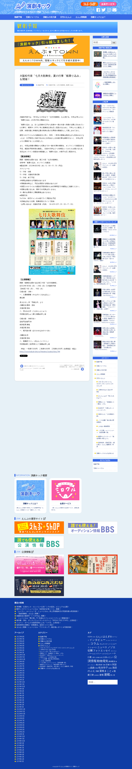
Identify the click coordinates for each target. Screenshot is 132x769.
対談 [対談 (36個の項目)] (114, 664)
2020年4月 (20, 727)
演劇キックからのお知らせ (105, 453)
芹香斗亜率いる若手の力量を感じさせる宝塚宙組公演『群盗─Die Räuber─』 (108, 292)
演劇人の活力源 (49, 17)
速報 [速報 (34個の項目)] (101, 674)
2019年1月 (20, 761)
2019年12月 (20, 736)
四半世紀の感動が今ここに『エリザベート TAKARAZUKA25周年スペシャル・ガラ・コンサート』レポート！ (105, 199)
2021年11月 (20, 684)
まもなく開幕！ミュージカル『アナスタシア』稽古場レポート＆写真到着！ (44, 627)
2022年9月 (20, 661)
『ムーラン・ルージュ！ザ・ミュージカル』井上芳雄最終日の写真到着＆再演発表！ (47, 611)
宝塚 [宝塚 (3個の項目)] (104, 665)
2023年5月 (20, 643)
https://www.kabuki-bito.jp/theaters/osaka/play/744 (40, 352)
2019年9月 (20, 743)
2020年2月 (20, 732)
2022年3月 (20, 675)
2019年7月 (20, 748)
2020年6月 (20, 723)
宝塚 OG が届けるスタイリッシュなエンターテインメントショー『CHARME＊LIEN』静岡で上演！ (32, 368)
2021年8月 (20, 691)
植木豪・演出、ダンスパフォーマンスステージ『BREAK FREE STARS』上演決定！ (47, 620)
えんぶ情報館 (81, 17)
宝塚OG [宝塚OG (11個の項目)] (109, 664)
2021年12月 (20, 682)
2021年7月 (20, 693)
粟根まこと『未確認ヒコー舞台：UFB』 (105, 403)
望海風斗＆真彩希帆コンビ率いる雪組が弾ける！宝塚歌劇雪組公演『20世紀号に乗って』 (105, 243)
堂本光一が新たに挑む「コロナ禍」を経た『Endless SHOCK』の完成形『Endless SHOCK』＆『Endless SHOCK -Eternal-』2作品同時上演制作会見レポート (105, 153)
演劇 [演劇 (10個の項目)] (97, 671)
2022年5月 (20, 671)
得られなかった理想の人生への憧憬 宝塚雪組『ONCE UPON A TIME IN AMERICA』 (105, 229)
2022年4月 (20, 673)
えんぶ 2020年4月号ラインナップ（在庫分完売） (109, 165)
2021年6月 (20, 696)
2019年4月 (20, 754)
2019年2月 (20, 759)
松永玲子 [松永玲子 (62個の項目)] (103, 667)
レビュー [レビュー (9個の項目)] (108, 653)
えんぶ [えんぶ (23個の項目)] (99, 636)
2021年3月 (20, 702)
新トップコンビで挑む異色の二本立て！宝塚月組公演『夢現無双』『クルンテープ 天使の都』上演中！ (104, 305)
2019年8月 (20, 745)
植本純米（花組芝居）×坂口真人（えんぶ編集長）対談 (106, 444)
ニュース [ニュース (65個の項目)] (102, 647)
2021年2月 (20, 705)
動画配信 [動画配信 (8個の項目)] (112, 661)
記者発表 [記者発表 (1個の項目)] (96, 675)
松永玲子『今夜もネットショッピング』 (105, 409)
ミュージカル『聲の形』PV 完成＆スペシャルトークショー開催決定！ (43, 618)
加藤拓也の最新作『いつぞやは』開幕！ (31, 616)
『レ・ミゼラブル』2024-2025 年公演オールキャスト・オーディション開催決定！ (105, 109)
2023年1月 (20, 652)
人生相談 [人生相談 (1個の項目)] (97, 657)
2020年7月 (20, 720)
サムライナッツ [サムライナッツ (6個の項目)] (105, 644)
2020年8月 (20, 718)
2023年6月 (20, 641)
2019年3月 (20, 757)
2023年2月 (20, 650)
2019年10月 (20, 741)
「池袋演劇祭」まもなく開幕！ (28, 613)
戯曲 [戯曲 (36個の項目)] (92, 667)
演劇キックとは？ (98, 17)
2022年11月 (20, 657)
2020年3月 (20, 730)
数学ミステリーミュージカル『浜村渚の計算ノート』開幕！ (109, 64)
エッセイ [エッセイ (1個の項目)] (108, 640)
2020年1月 (20, 734)
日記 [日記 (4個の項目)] (96, 668)
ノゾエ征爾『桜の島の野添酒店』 (50, 659)
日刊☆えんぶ (65, 17)
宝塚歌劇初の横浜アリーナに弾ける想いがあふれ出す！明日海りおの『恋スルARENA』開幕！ (104, 256)
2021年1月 (20, 707)
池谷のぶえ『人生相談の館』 (49, 657)
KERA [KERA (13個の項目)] (90, 636)
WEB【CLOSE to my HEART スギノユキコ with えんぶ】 (105, 384)
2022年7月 (20, 666)
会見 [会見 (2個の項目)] (101, 657)
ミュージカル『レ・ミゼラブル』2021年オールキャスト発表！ (109, 120)
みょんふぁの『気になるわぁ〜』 (50, 651)
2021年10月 (20, 686)
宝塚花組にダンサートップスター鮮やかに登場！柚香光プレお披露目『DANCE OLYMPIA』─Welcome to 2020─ (104, 318)
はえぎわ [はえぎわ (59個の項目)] (108, 636)
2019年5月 (20, 752)
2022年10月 (20, 659)
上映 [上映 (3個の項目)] (93, 657)
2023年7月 (20, 639)
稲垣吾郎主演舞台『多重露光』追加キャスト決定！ (35, 625)
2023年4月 (20, 646)
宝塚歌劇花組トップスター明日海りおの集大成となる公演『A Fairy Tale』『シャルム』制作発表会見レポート (105, 280)
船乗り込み (69, 85)
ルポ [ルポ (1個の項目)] (103, 653)
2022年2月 (20, 677)
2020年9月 (20, 716)
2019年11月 (20, 739)
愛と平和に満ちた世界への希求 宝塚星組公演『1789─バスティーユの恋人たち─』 (109, 176)
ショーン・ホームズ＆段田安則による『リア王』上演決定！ (38, 623)
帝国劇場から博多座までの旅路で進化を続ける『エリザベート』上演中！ (108, 140)
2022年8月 (20, 664)
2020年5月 (20, 725)
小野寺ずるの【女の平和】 (48, 649)
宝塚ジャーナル (32, 17)
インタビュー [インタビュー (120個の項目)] (97, 639)
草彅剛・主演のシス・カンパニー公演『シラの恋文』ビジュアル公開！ (42, 607)
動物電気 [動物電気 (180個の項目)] (102, 661)
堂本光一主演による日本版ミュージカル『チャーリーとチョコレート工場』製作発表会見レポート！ (104, 211)
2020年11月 (20, 711)
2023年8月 (20, 637)
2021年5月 (20, 698)
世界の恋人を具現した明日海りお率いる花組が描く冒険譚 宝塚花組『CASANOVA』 (104, 332)
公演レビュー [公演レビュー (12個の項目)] (108, 657)
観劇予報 (18, 17)
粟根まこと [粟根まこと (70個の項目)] (106, 670)
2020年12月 (20, 709)
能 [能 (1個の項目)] (112, 671)
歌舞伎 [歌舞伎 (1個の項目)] (110, 668)
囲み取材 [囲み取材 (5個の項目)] (99, 665)
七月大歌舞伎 (61, 85)
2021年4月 (20, 700)
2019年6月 (20, 750)
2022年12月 (20, 655)
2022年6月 (20, 668)
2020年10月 (20, 714)
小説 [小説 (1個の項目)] (89, 668)
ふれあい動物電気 (104, 426)
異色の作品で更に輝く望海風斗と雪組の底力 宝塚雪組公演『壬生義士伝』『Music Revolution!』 (104, 345)
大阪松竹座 (51, 85)
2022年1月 (20, 680)
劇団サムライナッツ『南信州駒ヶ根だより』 (105, 437)
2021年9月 (20, 689)
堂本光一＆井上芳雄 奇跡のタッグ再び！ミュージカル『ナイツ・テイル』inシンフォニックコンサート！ (105, 187)
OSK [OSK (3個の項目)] (94, 637)
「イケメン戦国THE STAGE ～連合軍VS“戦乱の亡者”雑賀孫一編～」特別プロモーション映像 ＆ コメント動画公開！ (71, 368)
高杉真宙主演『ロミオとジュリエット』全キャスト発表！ (108, 129)
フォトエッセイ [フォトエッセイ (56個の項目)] (101, 650)
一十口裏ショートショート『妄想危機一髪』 (105, 431)
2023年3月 (20, 648)
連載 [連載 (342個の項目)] (107, 674)
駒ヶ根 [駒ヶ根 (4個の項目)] (113, 675)
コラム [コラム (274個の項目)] (94, 643)
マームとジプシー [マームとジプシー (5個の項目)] (95, 654)
